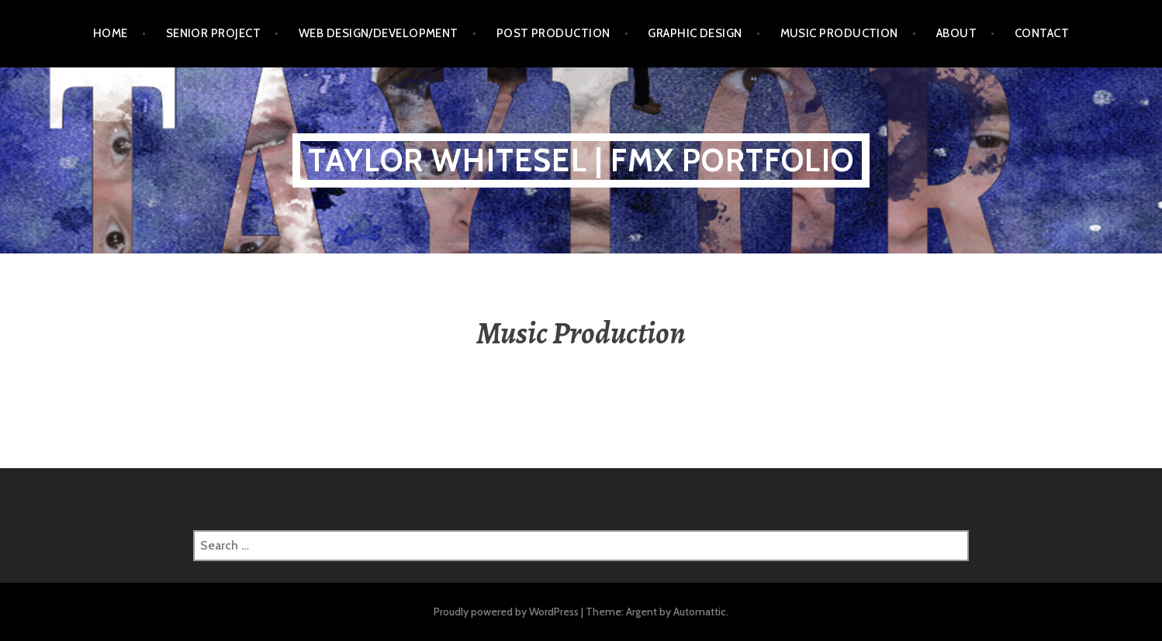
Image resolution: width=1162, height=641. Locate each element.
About (956, 33)
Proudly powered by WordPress (506, 612)
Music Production (839, 33)
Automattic (699, 612)
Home (110, 33)
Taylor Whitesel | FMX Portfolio (581, 160)
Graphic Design (695, 33)
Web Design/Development (378, 33)
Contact (1042, 33)
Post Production (553, 33)
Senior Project (213, 33)
